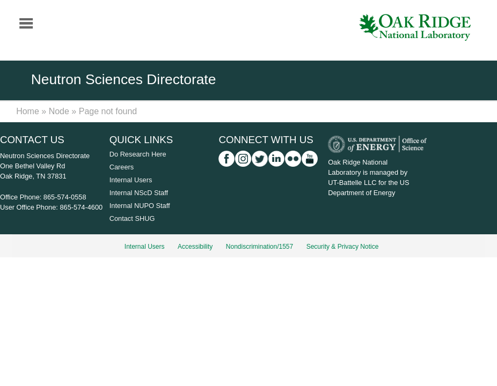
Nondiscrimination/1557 (259, 246)
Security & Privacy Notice (342, 246)
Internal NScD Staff (138, 193)
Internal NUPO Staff (139, 206)
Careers (121, 167)
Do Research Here (137, 154)
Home (27, 111)
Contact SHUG (132, 218)
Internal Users (130, 180)
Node (59, 111)
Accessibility (195, 246)
